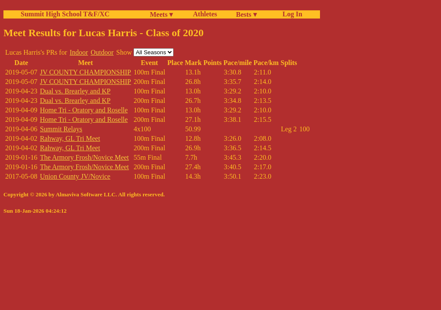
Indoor (79, 52)
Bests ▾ (246, 14)
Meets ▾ (161, 14)
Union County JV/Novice (75, 176)
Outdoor (101, 52)
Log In (290, 14)
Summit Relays (61, 129)
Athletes (205, 14)
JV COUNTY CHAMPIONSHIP (85, 72)
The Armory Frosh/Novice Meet (84, 157)
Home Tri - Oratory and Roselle (84, 110)
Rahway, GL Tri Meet (70, 138)
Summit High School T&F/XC (65, 14)
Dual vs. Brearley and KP (75, 91)
